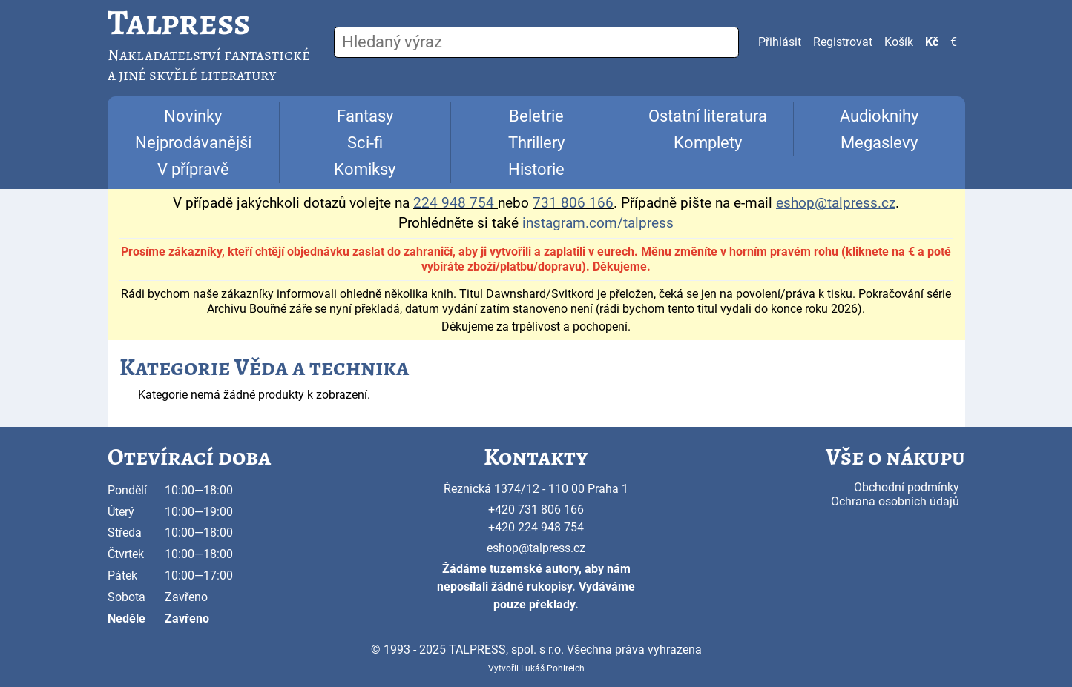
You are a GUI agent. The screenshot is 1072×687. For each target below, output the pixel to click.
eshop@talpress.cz (536, 548)
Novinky (193, 116)
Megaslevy (879, 142)
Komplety (708, 142)
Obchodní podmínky (906, 487)
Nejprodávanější (193, 142)
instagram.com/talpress (598, 223)
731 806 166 (573, 203)
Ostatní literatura (707, 116)
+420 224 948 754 (536, 527)
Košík (898, 42)
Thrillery (536, 142)
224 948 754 (453, 203)
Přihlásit (779, 42)
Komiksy (364, 169)
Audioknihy (879, 116)
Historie (536, 169)
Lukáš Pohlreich (553, 668)
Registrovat (842, 42)
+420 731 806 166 (536, 509)
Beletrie (536, 116)
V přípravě (193, 169)
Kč (931, 42)
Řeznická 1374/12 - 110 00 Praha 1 (536, 489)
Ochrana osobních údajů (895, 501)
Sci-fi (365, 142)
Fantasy (365, 116)
